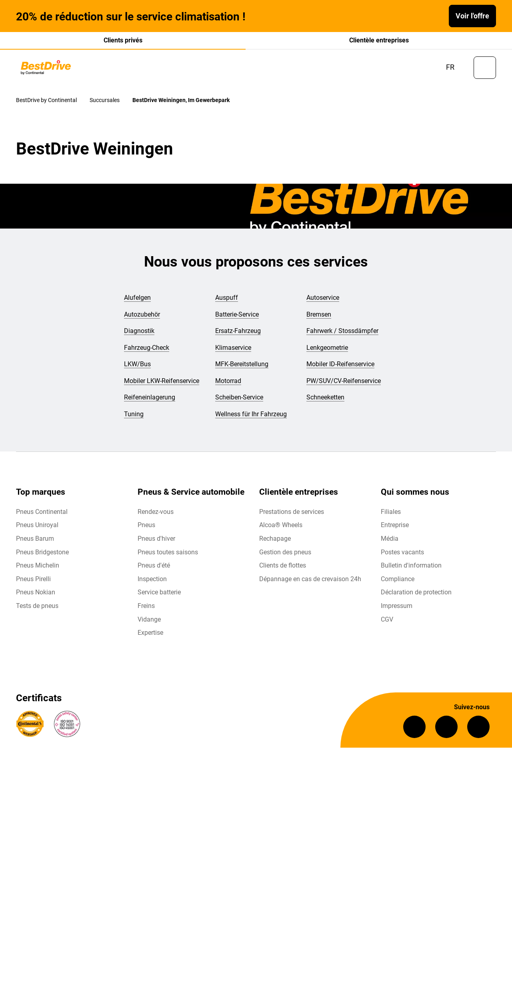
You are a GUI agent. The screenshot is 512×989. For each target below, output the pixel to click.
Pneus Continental (42, 517)
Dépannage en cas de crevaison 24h (310, 584)
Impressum (396, 611)
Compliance (397, 584)
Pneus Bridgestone (42, 557)
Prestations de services (291, 517)
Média (389, 544)
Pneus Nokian (35, 598)
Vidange (149, 624)
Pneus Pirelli (33, 584)
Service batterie (159, 598)
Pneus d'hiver (156, 544)
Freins (146, 611)
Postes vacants (402, 557)
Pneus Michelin (37, 571)
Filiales (391, 517)
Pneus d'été (154, 571)
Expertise (150, 638)
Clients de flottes (282, 571)
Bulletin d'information (411, 571)
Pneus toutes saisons (168, 557)
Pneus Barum (35, 544)
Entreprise (395, 530)
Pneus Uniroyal (37, 530)
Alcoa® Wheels (280, 530)
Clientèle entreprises (379, 40)
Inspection (152, 584)
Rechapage (275, 544)
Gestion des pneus (285, 557)
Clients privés (123, 40)
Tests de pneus (37, 611)
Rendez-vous (156, 517)
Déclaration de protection (416, 598)
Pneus (146, 530)
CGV (387, 624)
